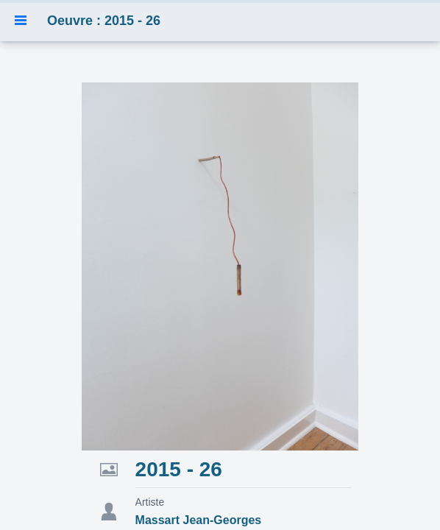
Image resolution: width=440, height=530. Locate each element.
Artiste (150, 502)
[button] (20, 20)
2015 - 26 (178, 469)
